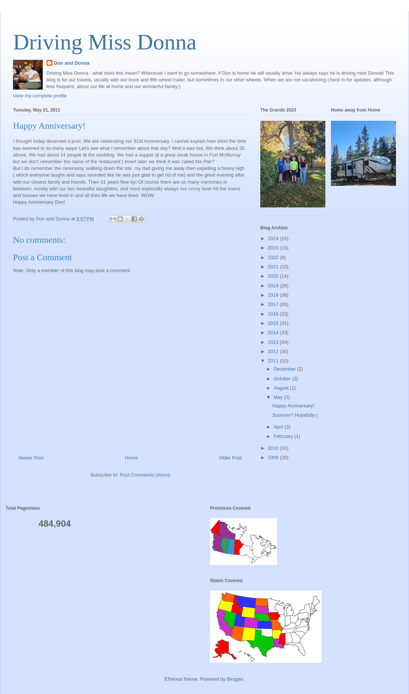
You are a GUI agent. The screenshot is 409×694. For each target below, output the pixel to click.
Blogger (235, 679)
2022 (274, 257)
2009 (274, 457)
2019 (274, 285)
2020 (274, 276)
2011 (274, 361)
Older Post (230, 458)
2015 (274, 323)
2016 (274, 314)
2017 (274, 304)
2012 (274, 351)
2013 (274, 342)
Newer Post (31, 458)
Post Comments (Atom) (145, 475)
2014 (274, 332)
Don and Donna (72, 63)
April (279, 427)
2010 (274, 448)
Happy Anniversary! (293, 406)
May (279, 397)
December (285, 369)
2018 (274, 295)
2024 (274, 238)
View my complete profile (40, 96)
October (283, 378)
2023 (274, 248)
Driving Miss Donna (104, 42)
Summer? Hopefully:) (295, 415)
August (282, 388)
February (284, 436)
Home (131, 458)
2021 (274, 266)
